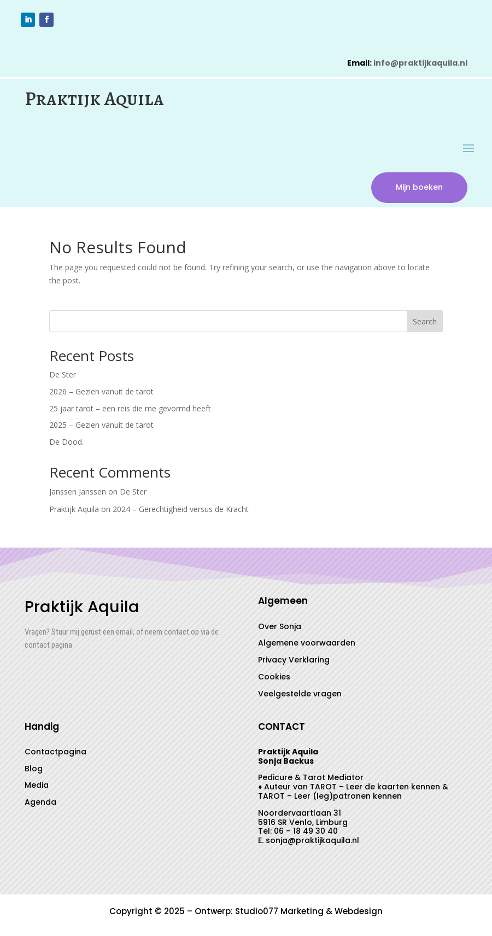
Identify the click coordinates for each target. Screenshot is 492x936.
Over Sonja (279, 628)
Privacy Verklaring (294, 661)
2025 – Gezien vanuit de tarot (101, 427)
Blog (34, 770)
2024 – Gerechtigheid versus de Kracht (181, 511)
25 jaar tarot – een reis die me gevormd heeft (130, 410)
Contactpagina (55, 753)
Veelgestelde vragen (300, 695)
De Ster (62, 376)
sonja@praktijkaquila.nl (312, 842)
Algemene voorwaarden (306, 644)
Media (37, 787)
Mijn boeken (416, 188)
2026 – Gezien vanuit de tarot (101, 393)
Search (425, 323)
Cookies (274, 678)
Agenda (40, 804)
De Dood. (66, 444)
